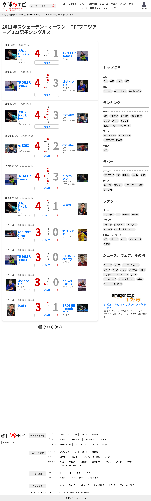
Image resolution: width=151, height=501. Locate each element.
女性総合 (124, 116)
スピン (123, 239)
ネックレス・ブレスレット (116, 274)
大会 (131, 3)
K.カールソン (68, 177)
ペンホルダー (120, 91)
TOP (63, 3)
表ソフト (124, 120)
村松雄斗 (68, 145)
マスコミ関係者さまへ (70, 492)
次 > (58, 327)
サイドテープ (110, 279)
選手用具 (93, 3)
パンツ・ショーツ (130, 265)
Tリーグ (112, 485)
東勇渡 (66, 205)
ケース (115, 269)
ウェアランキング (127, 485)
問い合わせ (85, 492)
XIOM (143, 175)
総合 (106, 116)
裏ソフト (108, 184)
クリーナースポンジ (113, 284)
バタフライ (109, 175)
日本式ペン (119, 224)
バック (115, 120)
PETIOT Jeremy (69, 257)
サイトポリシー (54, 492)
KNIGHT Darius (68, 282)
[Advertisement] (27, 358)
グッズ (123, 3)
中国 (112, 81)
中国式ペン (132, 224)
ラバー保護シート (126, 279)
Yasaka (135, 175)
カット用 (108, 229)
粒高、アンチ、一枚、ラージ (117, 125)
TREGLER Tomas (69, 54)
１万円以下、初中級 (113, 140)
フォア (107, 120)
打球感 (107, 243)
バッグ (123, 269)
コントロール (135, 239)
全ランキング (110, 135)
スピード (114, 239)
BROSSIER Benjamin (68, 308)
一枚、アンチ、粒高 (134, 184)
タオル (142, 269)
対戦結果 (46, 62)
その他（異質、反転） (124, 229)
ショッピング (109, 8)
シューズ (104, 3)
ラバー (83, 3)
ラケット (72, 3)
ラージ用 (108, 189)
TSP (118, 175)
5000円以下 (136, 116)
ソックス (133, 269)
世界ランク (95, 8)
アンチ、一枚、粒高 (92, 456)
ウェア (114, 3)
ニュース (83, 8)
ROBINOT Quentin (24, 233)
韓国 (127, 81)
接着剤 (140, 279)
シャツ (107, 269)
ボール (134, 274)
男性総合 (114, 116)
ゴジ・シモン (68, 83)
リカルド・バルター (23, 53)
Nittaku (126, 175)
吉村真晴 (68, 115)
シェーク (108, 91)
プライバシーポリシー (37, 492)
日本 (106, 81)
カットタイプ (135, 91)
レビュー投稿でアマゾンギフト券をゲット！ (125, 306)
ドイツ (119, 81)
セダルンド (68, 232)
